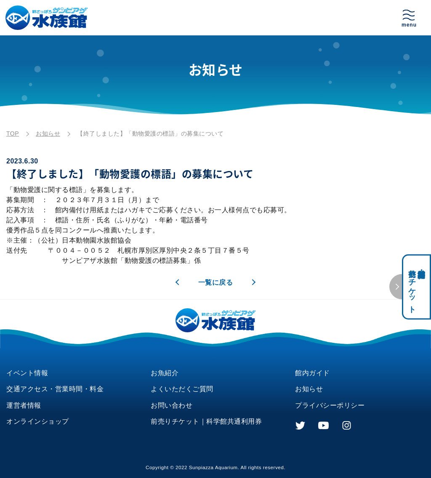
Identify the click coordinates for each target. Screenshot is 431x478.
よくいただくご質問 (182, 389)
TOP (12, 133)
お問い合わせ (171, 405)
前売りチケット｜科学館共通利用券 (206, 421)
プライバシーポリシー (329, 405)
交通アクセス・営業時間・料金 (55, 389)
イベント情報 (27, 373)
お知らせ (48, 133)
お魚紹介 (164, 373)
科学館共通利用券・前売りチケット (417, 287)
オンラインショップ (37, 421)
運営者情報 (23, 405)
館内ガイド (312, 373)
